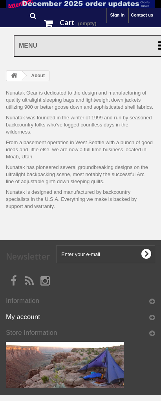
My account (23, 317)
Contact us (142, 15)
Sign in (117, 15)
